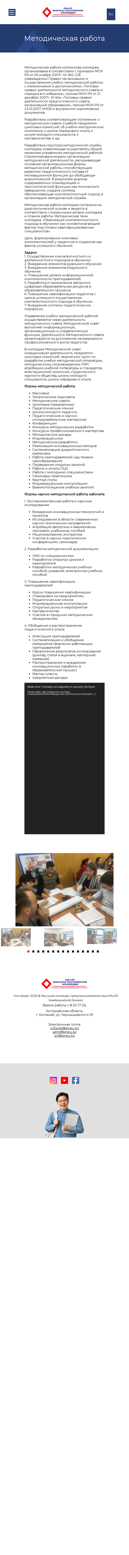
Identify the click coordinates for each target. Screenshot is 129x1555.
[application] (64, 758)
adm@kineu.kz (65, 1032)
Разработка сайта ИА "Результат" (66, 1000)
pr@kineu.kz (64, 1036)
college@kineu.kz (64, 1028)
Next (122, 904)
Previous (6, 904)
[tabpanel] (21, 937)
